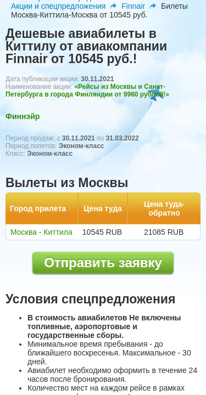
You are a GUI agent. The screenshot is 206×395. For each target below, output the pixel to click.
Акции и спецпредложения (58, 6)
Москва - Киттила (41, 232)
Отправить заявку (103, 262)
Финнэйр (22, 116)
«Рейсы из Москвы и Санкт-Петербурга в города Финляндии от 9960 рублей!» (87, 90)
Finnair (133, 6)
